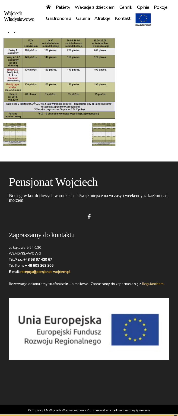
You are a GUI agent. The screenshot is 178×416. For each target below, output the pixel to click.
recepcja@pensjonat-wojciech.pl (45, 272)
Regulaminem (153, 284)
